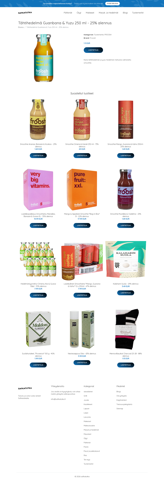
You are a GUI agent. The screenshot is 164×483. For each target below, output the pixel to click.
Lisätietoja (93, 52)
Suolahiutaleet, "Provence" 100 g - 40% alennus (38, 357)
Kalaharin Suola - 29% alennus (125, 286)
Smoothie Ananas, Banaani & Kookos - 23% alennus (38, 148)
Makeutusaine (89, 428)
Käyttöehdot (122, 403)
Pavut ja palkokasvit (92, 454)
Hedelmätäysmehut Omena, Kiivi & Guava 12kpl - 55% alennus (38, 287)
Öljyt (79, 14)
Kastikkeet (88, 407)
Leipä (86, 415)
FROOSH (107, 37)
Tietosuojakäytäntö (124, 407)
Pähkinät (68, 14)
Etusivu (21, 30)
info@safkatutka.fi (58, 402)
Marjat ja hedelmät (108, 14)
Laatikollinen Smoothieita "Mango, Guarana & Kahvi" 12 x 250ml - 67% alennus (82, 287)
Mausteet (87, 437)
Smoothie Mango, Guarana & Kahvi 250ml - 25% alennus (126, 148)
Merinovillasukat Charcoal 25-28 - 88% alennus (126, 357)
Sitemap (120, 411)
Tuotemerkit (138, 14)
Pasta (86, 449)
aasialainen (88, 394)
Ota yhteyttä (122, 398)
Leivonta (87, 420)
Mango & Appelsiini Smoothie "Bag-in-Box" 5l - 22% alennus (82, 217)
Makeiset (90, 14)
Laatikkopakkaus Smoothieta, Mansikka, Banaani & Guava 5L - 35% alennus (38, 217)
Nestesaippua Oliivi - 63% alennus (82, 356)
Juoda (86, 403)
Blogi (125, 14)
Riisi (85, 458)
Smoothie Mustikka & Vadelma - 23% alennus (125, 217)
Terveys (87, 462)
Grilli (85, 398)
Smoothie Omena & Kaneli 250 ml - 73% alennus (82, 148)
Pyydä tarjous (112, 3)
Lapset (86, 411)
